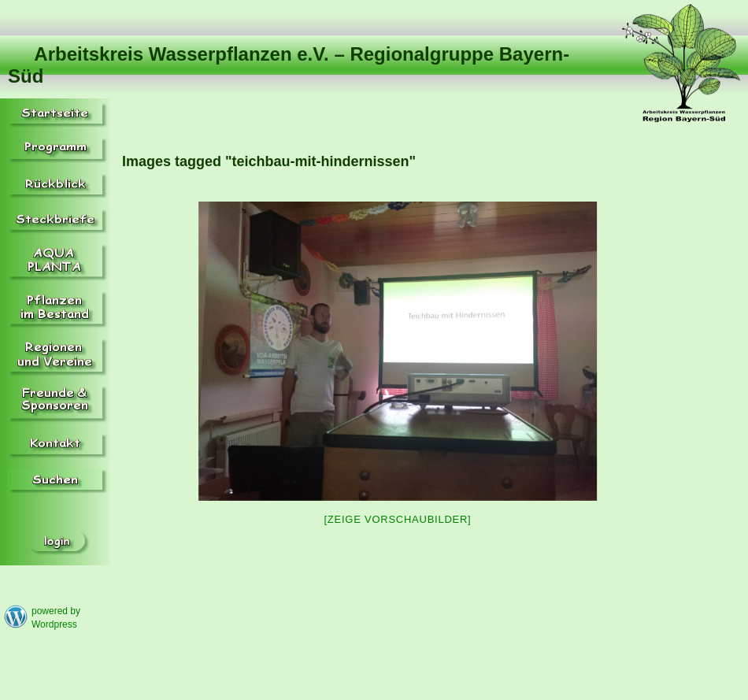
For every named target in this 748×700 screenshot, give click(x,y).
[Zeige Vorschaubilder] (398, 519)
